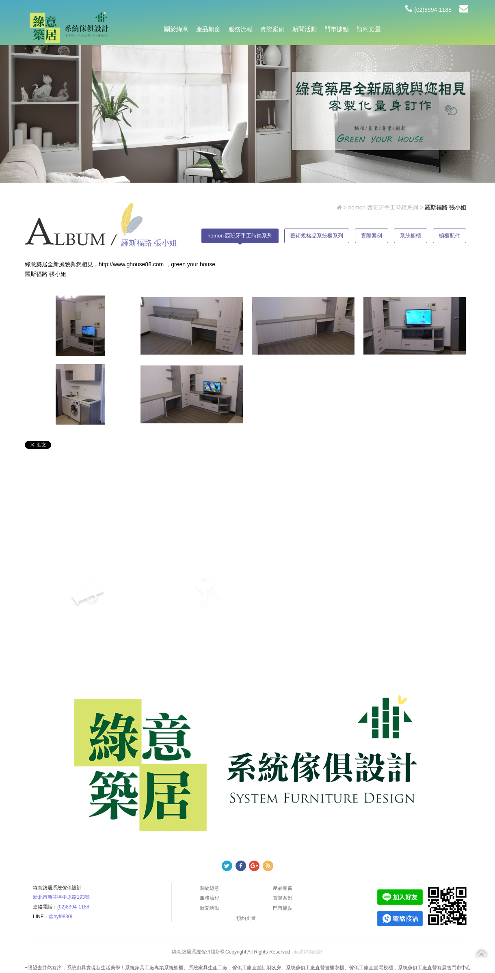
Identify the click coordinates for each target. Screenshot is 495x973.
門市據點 (336, 29)
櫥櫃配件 (449, 236)
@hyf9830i (60, 916)
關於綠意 (176, 29)
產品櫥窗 (208, 29)
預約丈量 (369, 29)
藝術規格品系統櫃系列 (316, 236)
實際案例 (272, 29)
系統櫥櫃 (410, 236)
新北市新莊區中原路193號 (61, 897)
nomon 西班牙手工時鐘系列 (383, 207)
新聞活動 (304, 29)
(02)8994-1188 (428, 9)
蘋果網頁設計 (308, 952)
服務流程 (240, 29)
